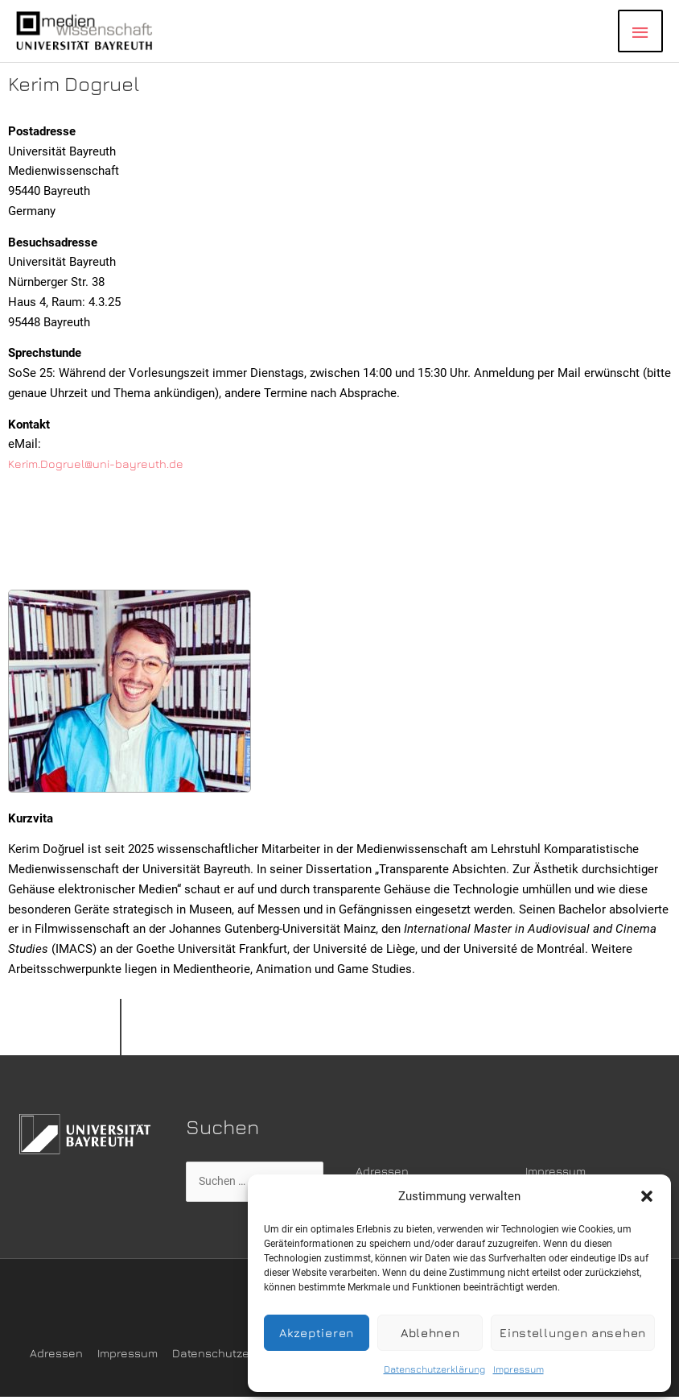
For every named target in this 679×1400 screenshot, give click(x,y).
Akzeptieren (316, 1333)
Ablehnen (430, 1333)
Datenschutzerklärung (434, 1369)
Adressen (382, 1171)
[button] (647, 1196)
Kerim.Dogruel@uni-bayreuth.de (98, 464)
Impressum (518, 1369)
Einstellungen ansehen (573, 1333)
